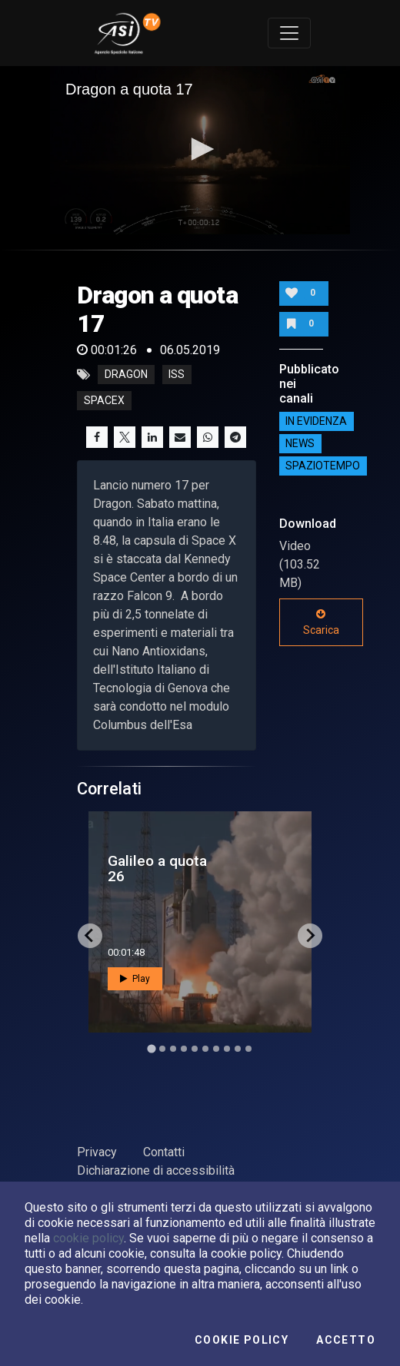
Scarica (321, 622)
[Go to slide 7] (216, 1049)
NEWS (300, 444)
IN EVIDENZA (316, 422)
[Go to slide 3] (173, 1049)
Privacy (97, 1152)
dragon (126, 375)
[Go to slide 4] (184, 1049)
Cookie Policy (241, 1340)
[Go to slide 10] (248, 1049)
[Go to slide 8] (227, 1049)
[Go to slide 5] (195, 1049)
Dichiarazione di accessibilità (156, 1170)
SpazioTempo (322, 466)
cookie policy (88, 1238)
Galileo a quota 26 (157, 868)
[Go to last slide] (90, 935)
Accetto (345, 1340)
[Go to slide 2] (162, 1049)
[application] (200, 150)
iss (176, 375)
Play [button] (135, 978)
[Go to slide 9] (238, 1049)
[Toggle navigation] (289, 33)
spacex (104, 401)
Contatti (164, 1152)
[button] (200, 149)
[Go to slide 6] (205, 1049)
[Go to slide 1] (151, 1048)
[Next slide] (310, 935)
